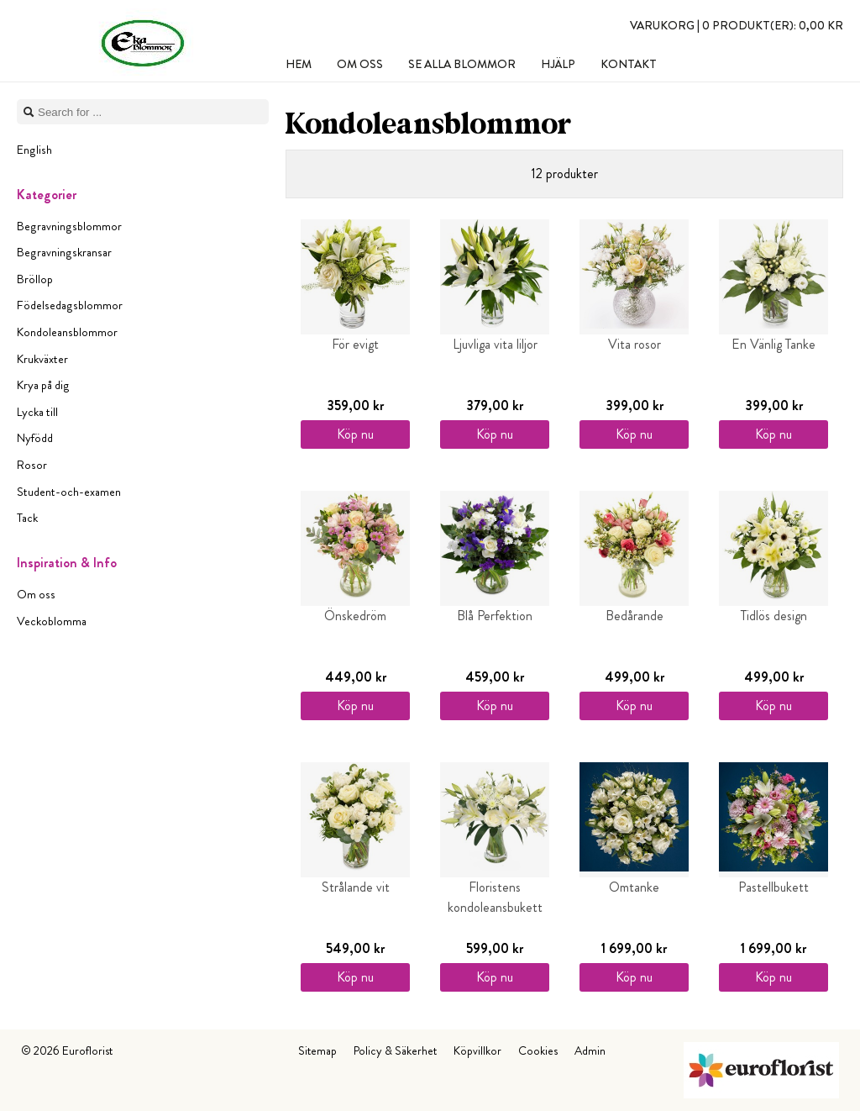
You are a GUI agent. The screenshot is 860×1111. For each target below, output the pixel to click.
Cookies (538, 1050)
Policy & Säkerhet (395, 1050)
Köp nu (355, 434)
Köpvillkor (477, 1050)
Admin (590, 1050)
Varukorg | (736, 25)
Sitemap (317, 1050)
